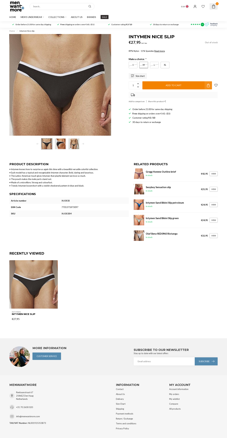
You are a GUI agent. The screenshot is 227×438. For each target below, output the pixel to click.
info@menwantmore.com (28, 416)
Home (12, 17)
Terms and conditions (126, 423)
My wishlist (174, 399)
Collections (56, 17)
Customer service (47, 356)
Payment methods (124, 413)
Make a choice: (137, 59)
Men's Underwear (31, 17)
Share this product (157, 101)
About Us (120, 394)
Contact (120, 389)
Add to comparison (137, 101)
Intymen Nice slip (27, 31)
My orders (174, 394)
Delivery (120, 399)
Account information (178, 389)
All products (175, 409)
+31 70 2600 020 (24, 407)
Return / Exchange (124, 418)
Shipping (120, 409)
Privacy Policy (122, 428)
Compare (173, 404)
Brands (91, 17)
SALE (104, 17)
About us (77, 17)
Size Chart (120, 404)
